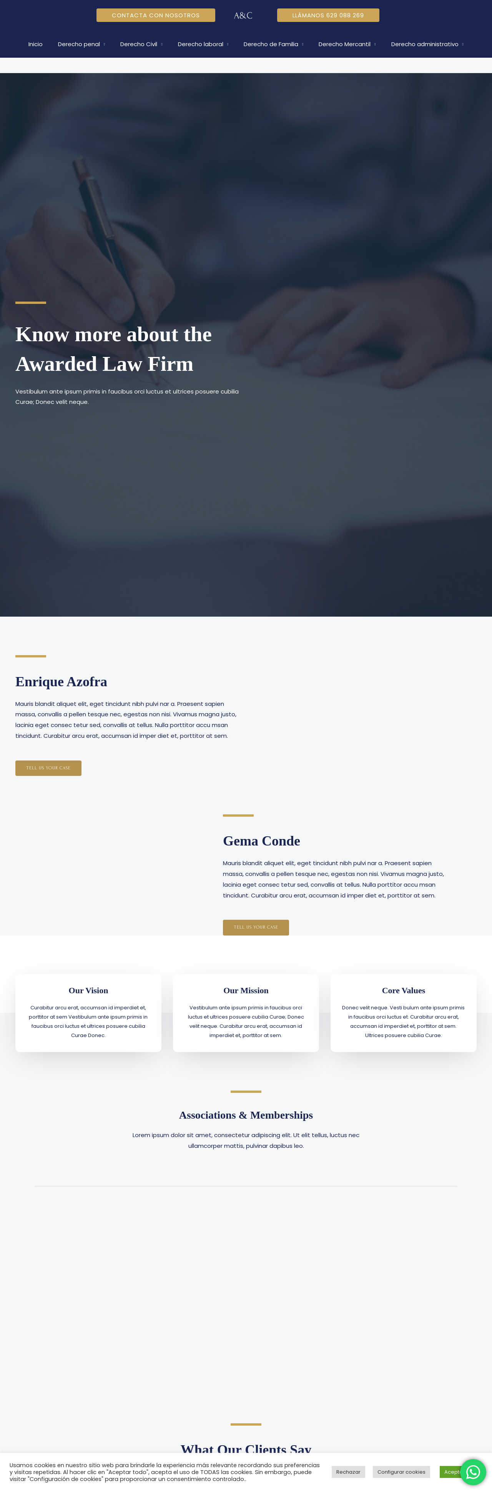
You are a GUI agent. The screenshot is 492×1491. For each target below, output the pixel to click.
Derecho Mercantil (337, 44)
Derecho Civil (142, 44)
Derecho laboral (200, 44)
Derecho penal (87, 44)
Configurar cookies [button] (401, 1472)
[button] (155, 15)
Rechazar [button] (348, 1472)
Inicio (47, 44)
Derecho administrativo (413, 44)
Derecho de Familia (267, 44)
